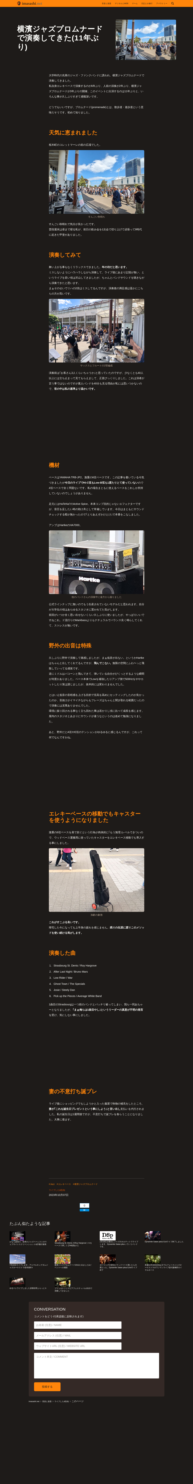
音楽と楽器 (51, 1463)
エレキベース (68, 1184)
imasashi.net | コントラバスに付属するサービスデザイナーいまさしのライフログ (31, 3)
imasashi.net (35, 1463)
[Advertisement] (96, 419)
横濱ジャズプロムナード (95, 1184)
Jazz (53, 1184)
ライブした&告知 (59, 1191)
